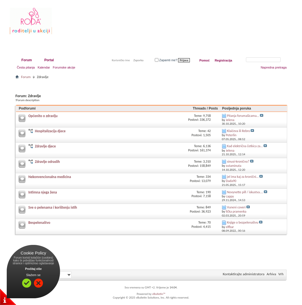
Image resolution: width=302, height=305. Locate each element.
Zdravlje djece (45, 146)
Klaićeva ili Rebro (238, 131)
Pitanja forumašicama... (243, 116)
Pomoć (204, 60)
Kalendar (44, 67)
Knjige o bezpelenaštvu (243, 222)
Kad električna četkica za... (245, 146)
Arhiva (271, 274)
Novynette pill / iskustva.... (245, 192)
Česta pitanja (26, 67)
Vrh (280, 274)
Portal (49, 60)
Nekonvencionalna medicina (49, 177)
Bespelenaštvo (39, 222)
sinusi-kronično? (238, 161)
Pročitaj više (33, 268)
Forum (26, 60)
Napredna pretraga (274, 67)
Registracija (223, 60)
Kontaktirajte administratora (243, 274)
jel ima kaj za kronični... (243, 177)
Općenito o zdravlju (42, 116)
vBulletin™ (158, 294)
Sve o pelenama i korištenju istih (52, 207)
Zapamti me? (166, 60)
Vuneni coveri (236, 207)
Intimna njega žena (42, 192)
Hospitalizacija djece (50, 131)
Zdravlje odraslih (47, 162)
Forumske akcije (64, 67)
